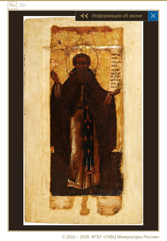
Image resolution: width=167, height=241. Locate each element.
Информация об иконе (117, 15)
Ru (12, 5)
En (23, 5)
